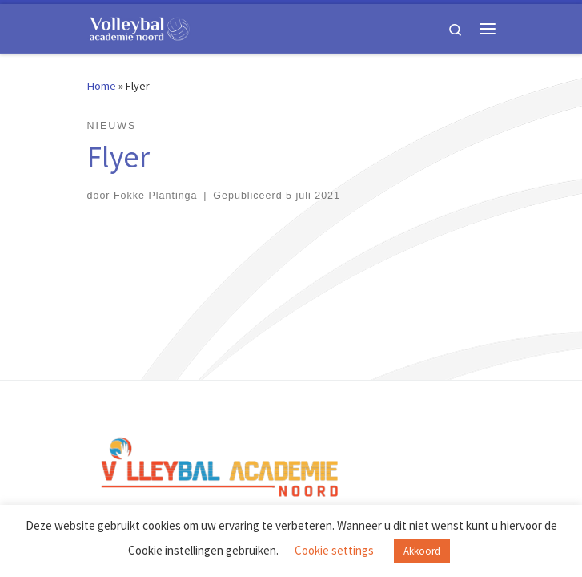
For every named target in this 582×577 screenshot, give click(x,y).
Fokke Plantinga (156, 195)
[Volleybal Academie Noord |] (139, 26)
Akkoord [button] (421, 551)
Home (101, 86)
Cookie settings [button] (334, 550)
